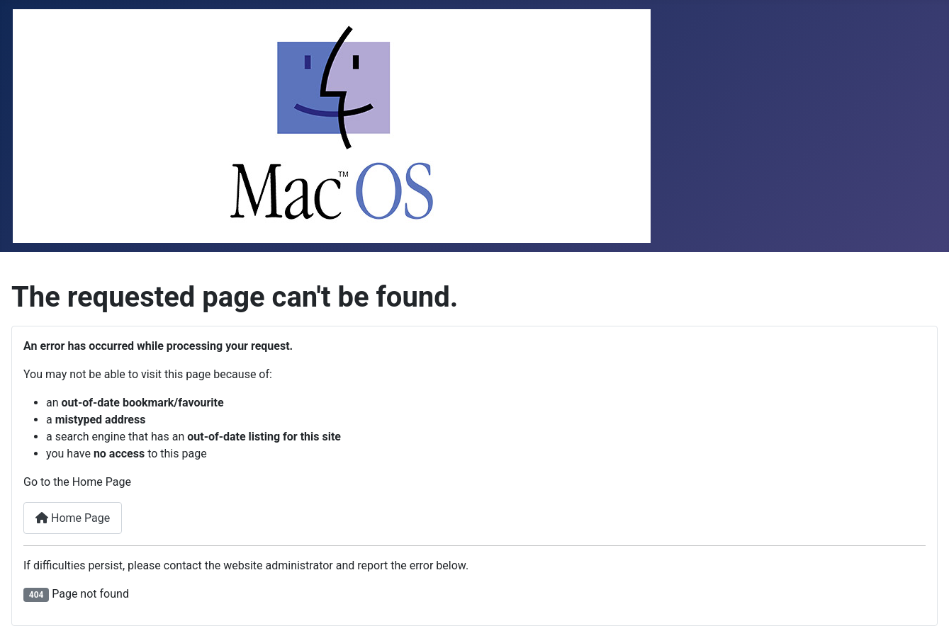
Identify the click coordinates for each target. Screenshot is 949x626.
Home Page (72, 518)
